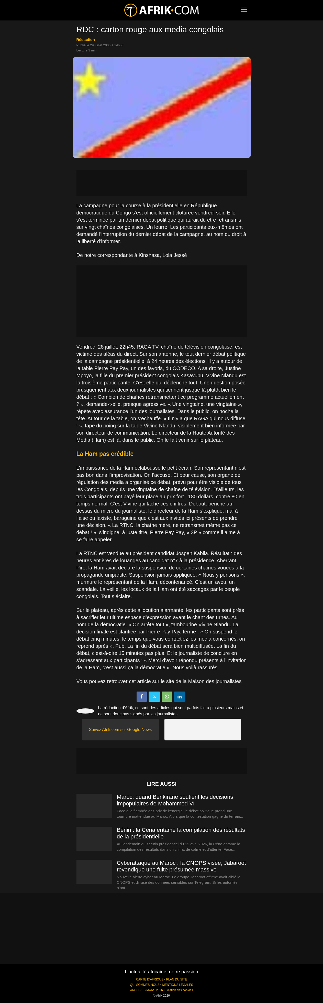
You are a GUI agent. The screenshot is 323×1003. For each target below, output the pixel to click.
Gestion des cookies (179, 990)
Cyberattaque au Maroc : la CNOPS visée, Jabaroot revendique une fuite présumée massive (181, 866)
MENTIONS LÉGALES (177, 985)
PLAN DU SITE (176, 979)
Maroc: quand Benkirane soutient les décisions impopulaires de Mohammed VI (175, 800)
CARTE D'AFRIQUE (149, 979)
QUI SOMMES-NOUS (145, 985)
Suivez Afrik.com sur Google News (120, 729)
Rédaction (85, 39)
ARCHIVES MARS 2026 (146, 990)
